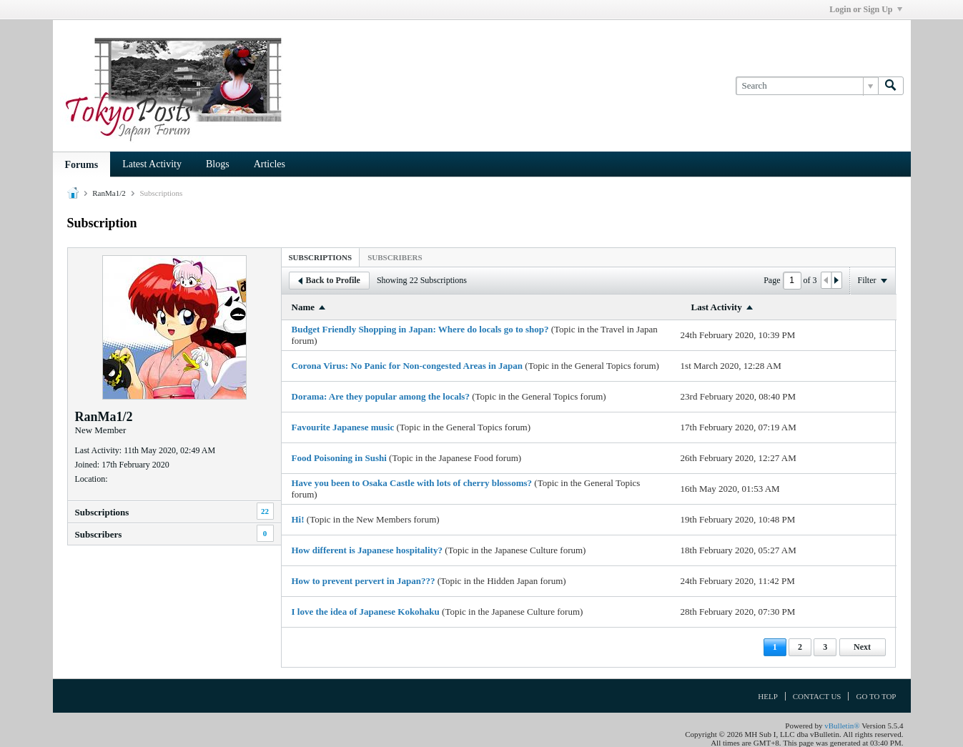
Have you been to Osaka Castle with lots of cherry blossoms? (412, 483)
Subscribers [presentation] (394, 257)
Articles (269, 164)
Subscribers (98, 534)
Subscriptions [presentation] (320, 257)
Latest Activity (152, 164)
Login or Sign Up (865, 9)
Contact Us (817, 696)
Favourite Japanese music (343, 427)
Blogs (217, 164)
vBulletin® (841, 725)
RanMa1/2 (108, 193)
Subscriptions (102, 512)
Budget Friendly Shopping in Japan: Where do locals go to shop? (420, 329)
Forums (82, 164)
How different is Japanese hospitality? (367, 550)
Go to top (876, 696)
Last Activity (716, 307)
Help (768, 696)
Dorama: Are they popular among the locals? (381, 396)
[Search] (807, 85)
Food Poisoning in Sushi (339, 457)
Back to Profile (329, 280)
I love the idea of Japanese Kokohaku (366, 611)
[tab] (320, 257)
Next (862, 647)
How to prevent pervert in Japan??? (363, 580)
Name (303, 307)
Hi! (298, 519)
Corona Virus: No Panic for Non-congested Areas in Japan (407, 365)
